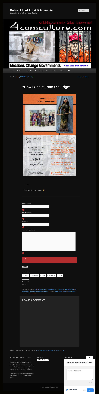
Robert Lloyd (30, 77)
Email (27, 212)
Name (27, 203)
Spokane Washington (36, 291)
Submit (25, 266)
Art (46, 289)
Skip (84, 390)
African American (40, 289)
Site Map (19, 71)
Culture (54, 71)
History (61, 71)
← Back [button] (26, 184)
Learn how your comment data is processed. (50, 350)
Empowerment (39, 71)
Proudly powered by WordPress (49, 387)
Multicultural (25, 291)
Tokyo (64, 291)
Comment (28, 230)
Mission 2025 (28, 71)
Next (87, 77)
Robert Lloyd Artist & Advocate (31, 10)
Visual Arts (45, 291)
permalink (32, 293)
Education (67, 289)
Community (61, 289)
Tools (48, 71)
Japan (56, 291)
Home (12, 71)
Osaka (60, 291)
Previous (80, 77)
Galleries (73, 289)
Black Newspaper (52, 289)
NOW (68, 71)
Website (25, 221)
